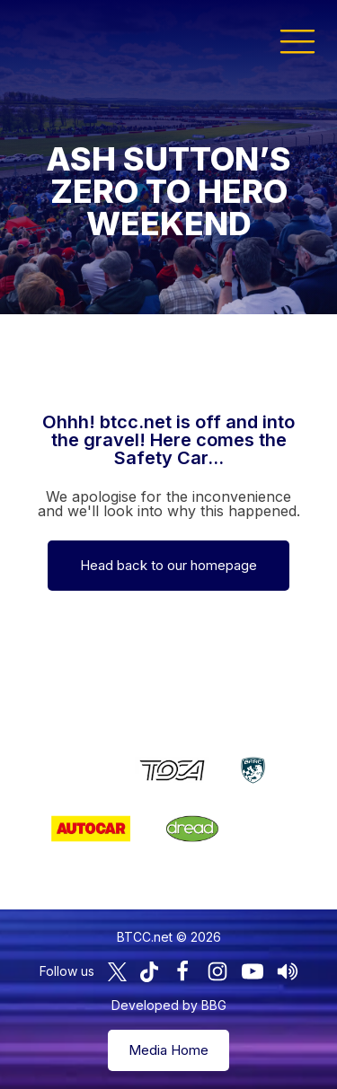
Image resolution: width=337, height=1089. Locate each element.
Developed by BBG (168, 1005)
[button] (297, 40)
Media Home (168, 1049)
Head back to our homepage (168, 565)
